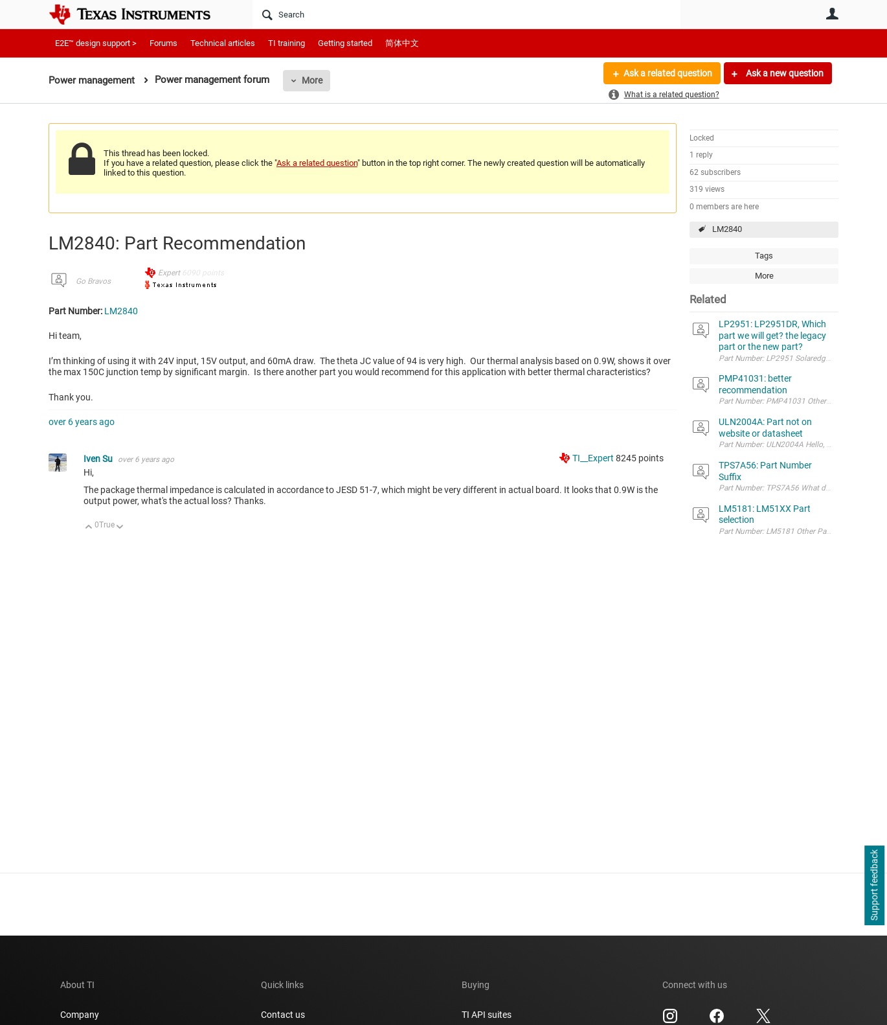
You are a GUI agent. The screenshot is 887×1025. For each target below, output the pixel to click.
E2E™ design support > (96, 43)
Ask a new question (784, 73)
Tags (764, 255)
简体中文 (402, 43)
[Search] (466, 14)
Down (120, 527)
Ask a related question (667, 73)
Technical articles (222, 43)
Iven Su (99, 459)
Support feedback (874, 885)
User (831, 13)
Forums (163, 43)
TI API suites (486, 1014)
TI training (286, 43)
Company (79, 1014)
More (312, 80)
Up (89, 527)
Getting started (345, 43)
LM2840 (727, 229)
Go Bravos (93, 281)
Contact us (283, 1014)
